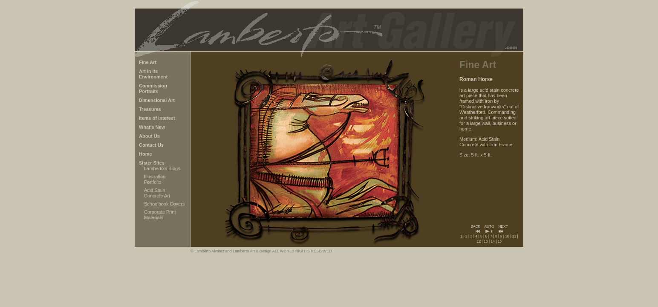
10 (507, 236)
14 (492, 241)
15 (500, 241)
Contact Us (151, 145)
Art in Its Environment (153, 74)
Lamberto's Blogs (162, 168)
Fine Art (147, 62)
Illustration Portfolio (154, 179)
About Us (149, 136)
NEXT (503, 226)
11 (514, 236)
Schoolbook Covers (164, 203)
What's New (152, 127)
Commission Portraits (153, 88)
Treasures (150, 109)
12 (479, 241)
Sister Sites (151, 162)
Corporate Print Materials (160, 214)
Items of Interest (157, 118)
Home (145, 153)
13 (486, 241)
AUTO (489, 226)
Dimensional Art (157, 100)
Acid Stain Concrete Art (157, 193)
